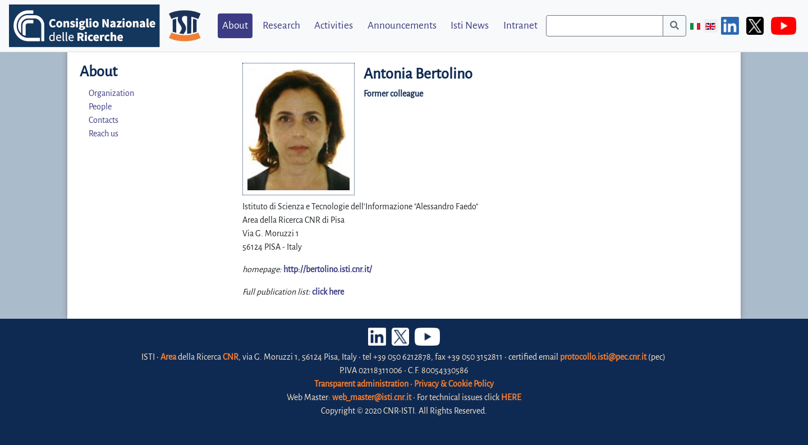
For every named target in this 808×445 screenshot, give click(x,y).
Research (281, 25)
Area (168, 356)
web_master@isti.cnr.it (371, 397)
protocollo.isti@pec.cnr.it (603, 356)
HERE (511, 397)
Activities (333, 25)
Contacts (103, 120)
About (235, 25)
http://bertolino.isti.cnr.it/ (327, 269)
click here (328, 291)
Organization (111, 93)
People (100, 106)
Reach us (103, 133)
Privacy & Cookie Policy (454, 383)
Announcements (402, 25)
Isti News (470, 25)
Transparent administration (361, 383)
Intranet (520, 25)
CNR (230, 356)
